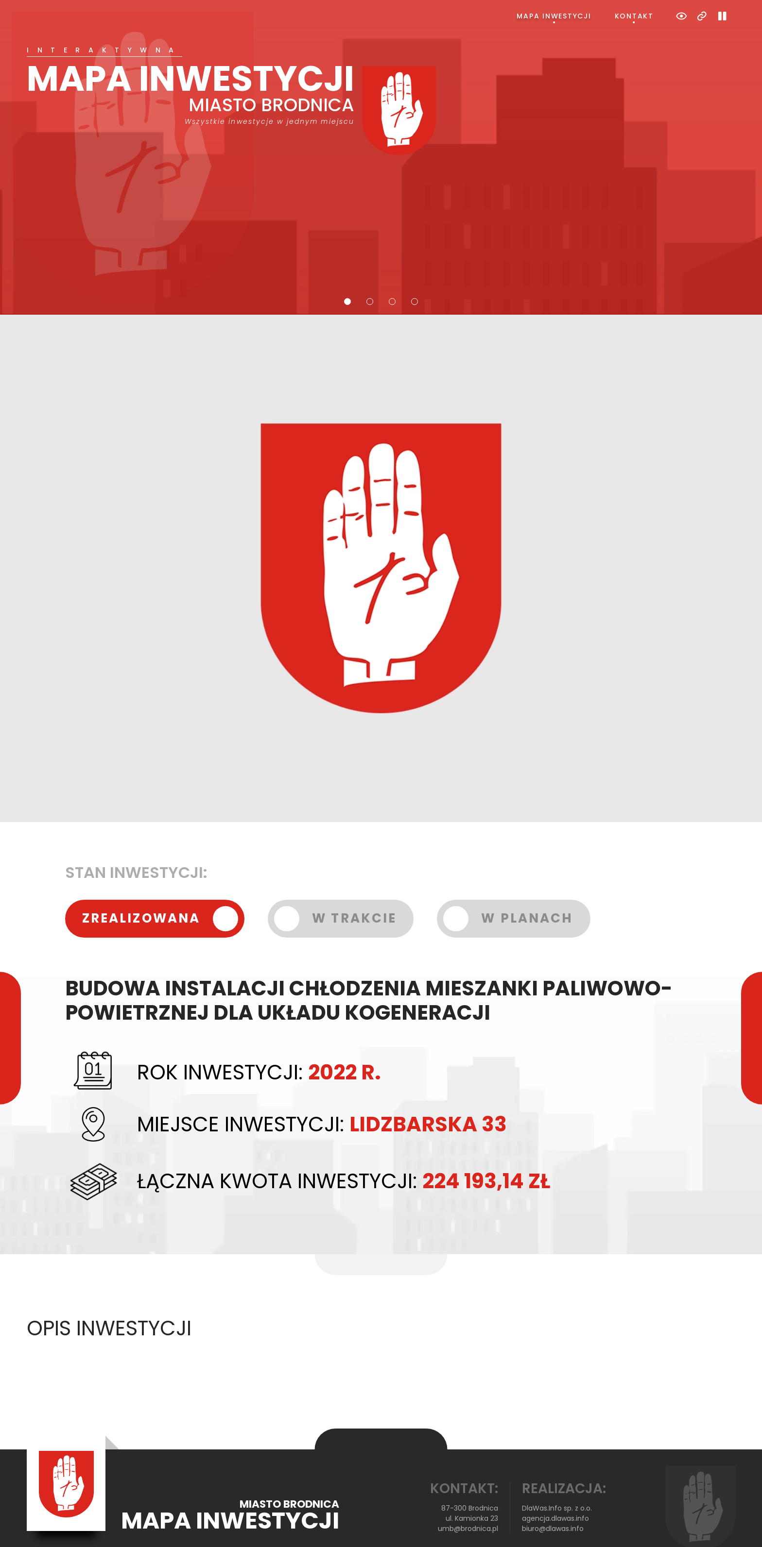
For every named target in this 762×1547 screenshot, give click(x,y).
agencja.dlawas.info (555, 1479)
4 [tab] (414, 262)
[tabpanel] (381, 81)
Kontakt (634, 16)
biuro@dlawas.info (553, 1490)
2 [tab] (369, 262)
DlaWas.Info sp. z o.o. (557, 1469)
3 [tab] (392, 262)
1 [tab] (347, 262)
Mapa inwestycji (554, 16)
